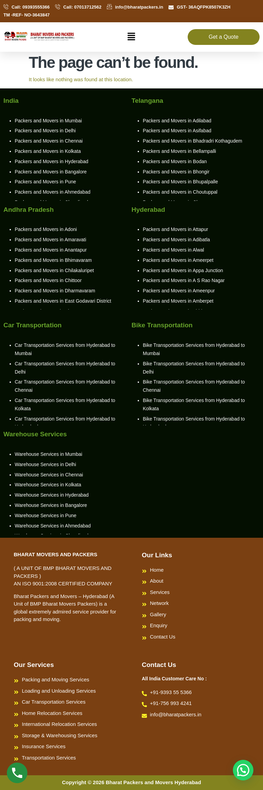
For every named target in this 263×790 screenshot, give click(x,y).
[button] (131, 37)
